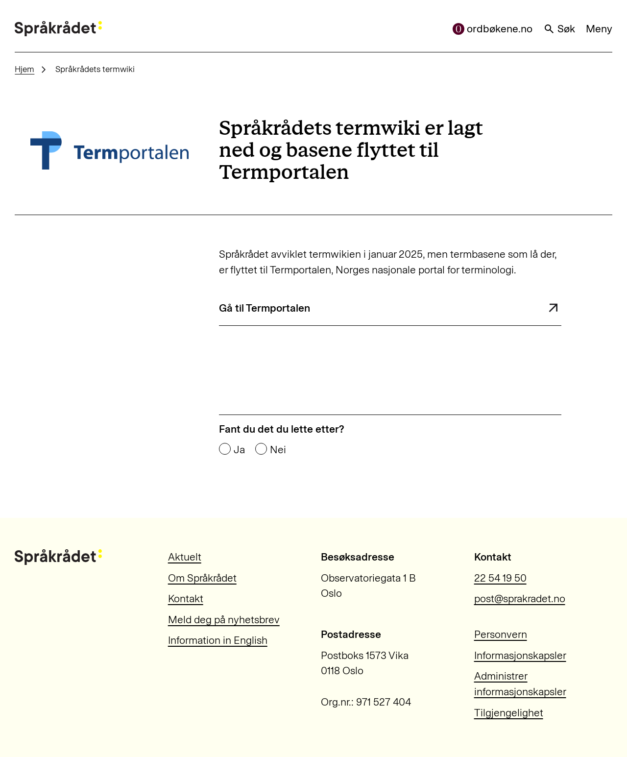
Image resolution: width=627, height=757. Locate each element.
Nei (278, 449)
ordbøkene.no (493, 29)
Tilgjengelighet (508, 713)
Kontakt (185, 598)
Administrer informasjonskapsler (520, 684)
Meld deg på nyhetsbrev (224, 619)
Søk (559, 29)
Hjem (24, 69)
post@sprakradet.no (519, 598)
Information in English (217, 640)
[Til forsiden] (58, 29)
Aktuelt (184, 557)
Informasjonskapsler (520, 655)
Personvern (500, 634)
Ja (239, 449)
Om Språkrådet (202, 578)
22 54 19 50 (500, 578)
